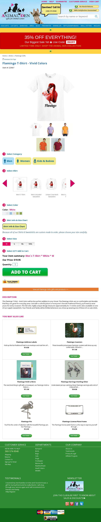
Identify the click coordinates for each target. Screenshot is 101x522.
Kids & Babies (45, 161)
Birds (32, 26)
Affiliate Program (71, 456)
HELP (51, 1)
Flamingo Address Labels (26, 342)
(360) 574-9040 (51, 11)
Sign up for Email (10, 462)
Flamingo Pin (26, 421)
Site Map (8, 464)
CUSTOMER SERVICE (78, 1)
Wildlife (97, 26)
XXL (30, 244)
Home (4, 56)
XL (22, 244)
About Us (69, 449)
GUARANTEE (61, 1)
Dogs (37, 458)
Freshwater (46, 26)
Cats (36, 456)
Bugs (38, 26)
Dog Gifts (5, 26)
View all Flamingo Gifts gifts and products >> (50, 289)
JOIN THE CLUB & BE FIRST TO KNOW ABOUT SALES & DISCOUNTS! (74, 496)
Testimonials (70, 451)
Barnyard (24, 26)
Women (25, 161)
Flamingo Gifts (20, 56)
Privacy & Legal (71, 454)
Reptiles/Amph (40, 466)
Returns (7, 457)
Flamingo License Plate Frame (74, 421)
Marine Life (57, 26)
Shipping (8, 455)
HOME (44, 1)
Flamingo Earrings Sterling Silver (74, 382)
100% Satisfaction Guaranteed (85, 10)
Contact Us (9, 459)
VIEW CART (94, 1)
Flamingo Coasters (74, 342)
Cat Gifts (14, 26)
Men (9, 161)
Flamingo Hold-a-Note (26, 382)
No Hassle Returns (86, 6)
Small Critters (86, 26)
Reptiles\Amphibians (71, 26)
